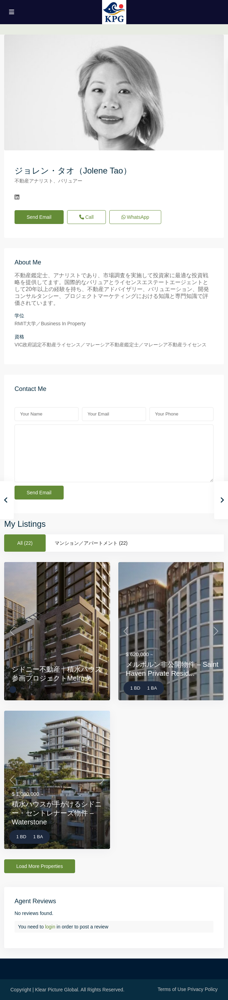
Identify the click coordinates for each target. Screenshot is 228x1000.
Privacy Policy (203, 989)
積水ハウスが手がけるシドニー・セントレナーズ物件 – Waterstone (57, 813)
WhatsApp (135, 217)
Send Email (39, 217)
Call (86, 217)
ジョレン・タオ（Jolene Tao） (73, 170)
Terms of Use (172, 989)
